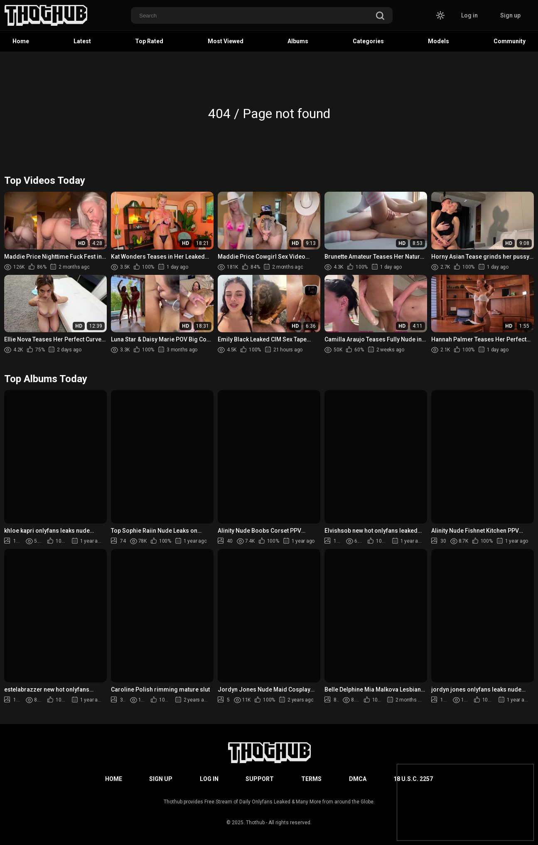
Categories (368, 41)
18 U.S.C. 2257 (413, 779)
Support (260, 779)
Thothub (255, 822)
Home (20, 41)
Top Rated (149, 41)
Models (438, 41)
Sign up (510, 15)
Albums (297, 41)
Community (510, 41)
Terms (311, 779)
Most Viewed (225, 41)
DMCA (357, 779)
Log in (469, 15)
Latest (82, 41)
